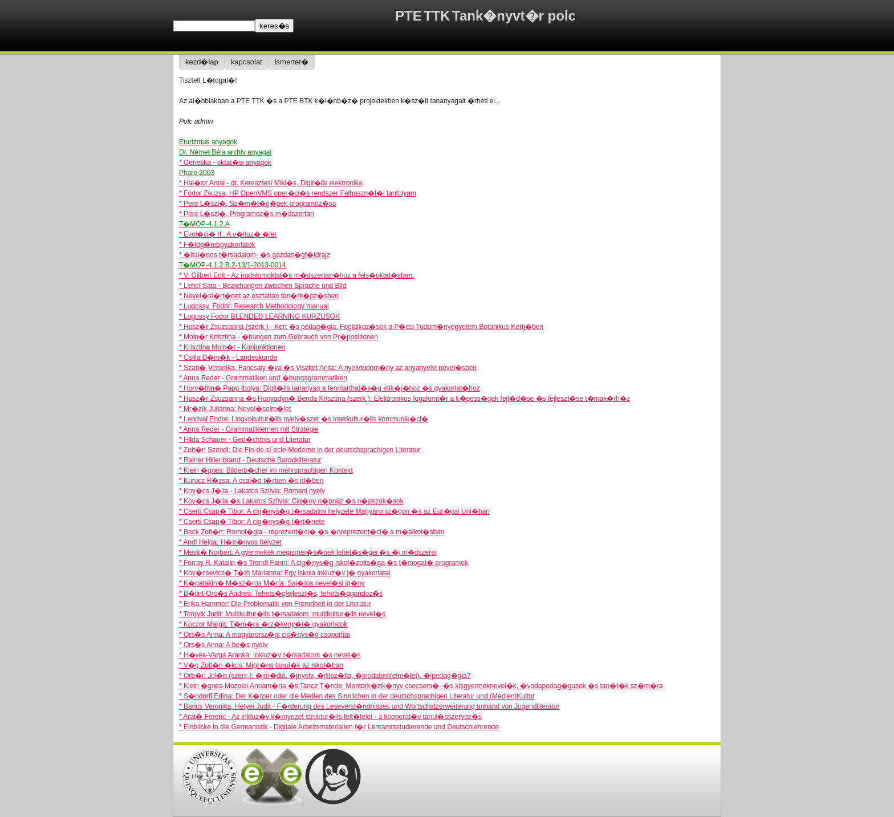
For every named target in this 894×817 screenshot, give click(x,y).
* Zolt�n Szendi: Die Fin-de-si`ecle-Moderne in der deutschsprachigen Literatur (300, 450)
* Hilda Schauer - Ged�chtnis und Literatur (245, 440)
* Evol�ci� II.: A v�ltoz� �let (228, 234)
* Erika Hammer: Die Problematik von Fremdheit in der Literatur (275, 604)
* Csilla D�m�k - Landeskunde (228, 357)
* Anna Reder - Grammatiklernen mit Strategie (249, 429)
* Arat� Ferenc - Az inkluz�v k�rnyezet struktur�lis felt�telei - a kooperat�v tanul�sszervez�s (330, 717)
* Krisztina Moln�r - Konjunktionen (232, 347)
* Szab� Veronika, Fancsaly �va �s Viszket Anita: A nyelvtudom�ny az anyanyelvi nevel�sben (328, 368)
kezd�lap (201, 62)
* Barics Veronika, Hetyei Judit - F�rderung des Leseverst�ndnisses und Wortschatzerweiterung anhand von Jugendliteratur (369, 706)
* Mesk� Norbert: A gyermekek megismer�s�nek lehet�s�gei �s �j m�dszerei (307, 552)
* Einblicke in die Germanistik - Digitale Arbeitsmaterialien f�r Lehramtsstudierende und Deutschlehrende (339, 727)
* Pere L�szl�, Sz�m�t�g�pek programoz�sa (257, 204)
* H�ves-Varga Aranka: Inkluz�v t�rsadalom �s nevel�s (270, 655)
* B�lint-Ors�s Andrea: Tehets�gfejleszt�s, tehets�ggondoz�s (281, 593)
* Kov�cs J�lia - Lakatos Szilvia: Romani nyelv (252, 491)
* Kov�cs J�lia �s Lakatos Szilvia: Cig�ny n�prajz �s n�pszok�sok (291, 501)
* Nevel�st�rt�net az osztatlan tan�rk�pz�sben (259, 296)
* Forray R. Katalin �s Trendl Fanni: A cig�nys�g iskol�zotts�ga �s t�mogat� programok (323, 563)
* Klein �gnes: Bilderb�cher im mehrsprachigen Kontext (266, 470)
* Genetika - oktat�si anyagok (225, 162)
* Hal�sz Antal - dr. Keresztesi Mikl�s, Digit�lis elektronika (270, 183)
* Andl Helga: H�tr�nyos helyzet (230, 542)
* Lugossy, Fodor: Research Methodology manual (254, 306)
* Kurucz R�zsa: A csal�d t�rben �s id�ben (251, 481)
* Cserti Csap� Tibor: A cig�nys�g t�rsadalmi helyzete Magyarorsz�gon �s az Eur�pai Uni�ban (334, 511)
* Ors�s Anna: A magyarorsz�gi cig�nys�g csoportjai (264, 635)
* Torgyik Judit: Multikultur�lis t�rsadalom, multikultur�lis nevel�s (282, 614)
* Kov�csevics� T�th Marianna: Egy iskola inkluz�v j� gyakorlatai (285, 573)
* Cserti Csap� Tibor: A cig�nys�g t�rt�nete (251, 522)
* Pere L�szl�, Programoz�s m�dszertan (246, 214)
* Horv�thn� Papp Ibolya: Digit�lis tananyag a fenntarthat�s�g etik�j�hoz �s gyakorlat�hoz (329, 388)
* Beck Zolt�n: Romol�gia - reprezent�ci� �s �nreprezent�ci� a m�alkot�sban (312, 532)
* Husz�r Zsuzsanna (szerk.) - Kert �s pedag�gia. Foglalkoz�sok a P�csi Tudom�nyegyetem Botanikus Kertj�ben (361, 327)
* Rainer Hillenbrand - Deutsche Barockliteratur (250, 460)
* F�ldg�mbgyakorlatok (217, 245)
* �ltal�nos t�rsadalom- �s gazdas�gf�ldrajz (254, 255)
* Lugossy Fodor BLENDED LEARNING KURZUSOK (259, 316)
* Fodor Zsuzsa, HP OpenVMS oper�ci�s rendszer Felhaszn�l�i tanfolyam (297, 193)
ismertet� (291, 62)
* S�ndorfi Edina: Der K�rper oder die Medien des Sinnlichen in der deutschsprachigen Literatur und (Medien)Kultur (357, 696)
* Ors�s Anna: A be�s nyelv (223, 645)
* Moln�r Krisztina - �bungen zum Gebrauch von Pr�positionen (278, 337)
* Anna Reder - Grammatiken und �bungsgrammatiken (263, 378)
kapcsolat (246, 62)
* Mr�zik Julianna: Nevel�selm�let (235, 409)
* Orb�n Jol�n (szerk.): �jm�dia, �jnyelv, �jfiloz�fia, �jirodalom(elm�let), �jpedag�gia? (324, 676)
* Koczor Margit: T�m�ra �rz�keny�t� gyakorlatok (263, 624)
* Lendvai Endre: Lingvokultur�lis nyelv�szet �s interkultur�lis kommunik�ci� (303, 419)
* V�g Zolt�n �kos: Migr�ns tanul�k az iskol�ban (261, 665)
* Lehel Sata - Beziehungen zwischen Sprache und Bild (263, 286)
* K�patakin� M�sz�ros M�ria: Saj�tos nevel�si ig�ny (271, 583)
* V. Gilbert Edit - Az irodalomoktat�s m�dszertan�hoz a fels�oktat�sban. (296, 275)
